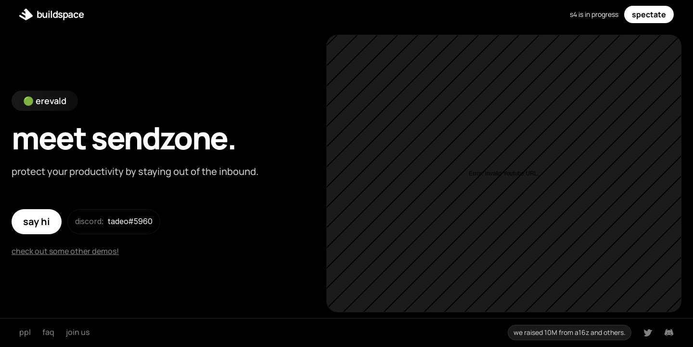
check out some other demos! (65, 251)
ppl (25, 332)
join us (78, 332)
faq (48, 332)
